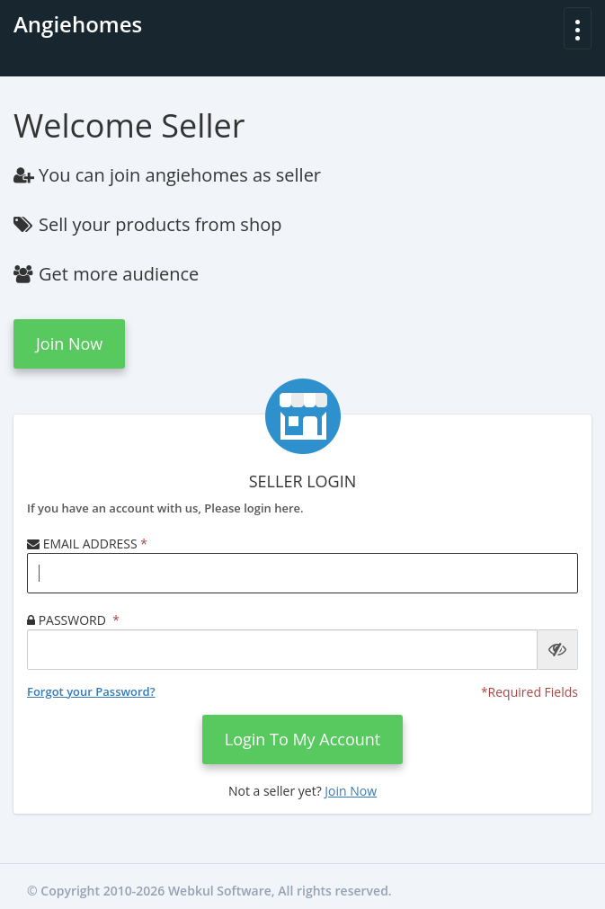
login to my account (303, 739)
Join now (69, 343)
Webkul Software (219, 890)
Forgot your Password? (91, 691)
